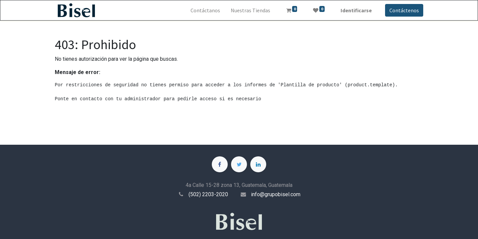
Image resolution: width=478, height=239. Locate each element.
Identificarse (356, 10)
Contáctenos (404, 10)
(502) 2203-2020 (208, 194)
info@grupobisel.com (275, 194)
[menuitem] (205, 10)
